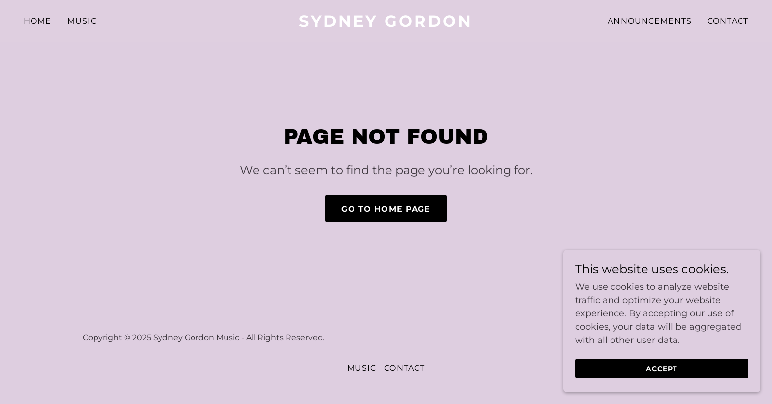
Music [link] (82, 21)
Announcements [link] (650, 21)
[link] (386, 23)
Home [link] (38, 21)
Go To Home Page (385, 209)
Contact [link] (728, 21)
